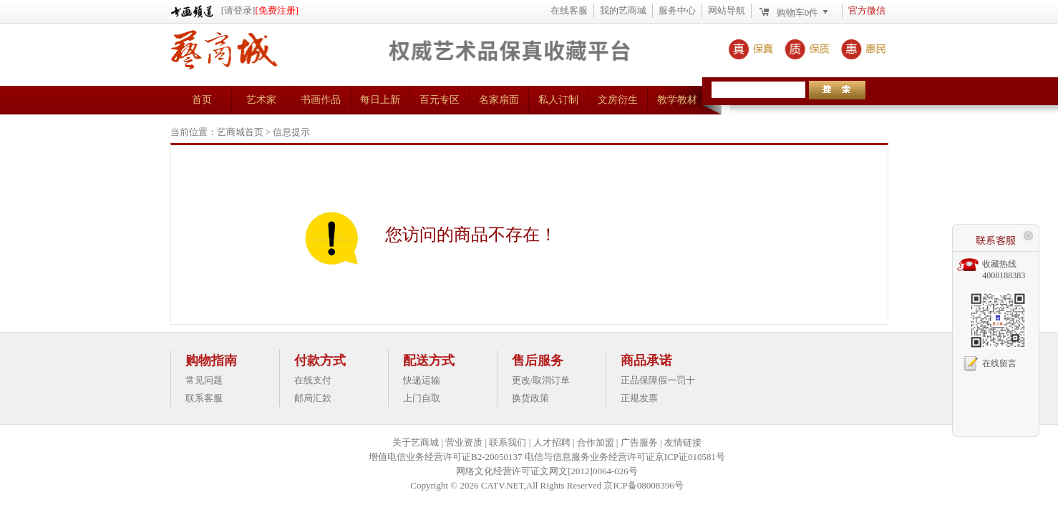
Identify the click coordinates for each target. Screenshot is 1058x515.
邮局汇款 (312, 398)
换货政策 (530, 398)
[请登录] (238, 10)
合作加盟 (595, 442)
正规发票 (639, 398)
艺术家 (261, 99)
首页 (202, 99)
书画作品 (321, 99)
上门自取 (421, 398)
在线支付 (312, 380)
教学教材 (677, 99)
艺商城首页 (240, 132)
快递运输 (421, 380)
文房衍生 (618, 99)
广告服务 (639, 442)
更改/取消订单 (541, 380)
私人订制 (558, 99)
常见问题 (204, 380)
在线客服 (569, 10)
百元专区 (439, 99)
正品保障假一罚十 (658, 380)
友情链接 (683, 442)
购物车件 (798, 12)
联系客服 (204, 398)
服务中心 (677, 10)
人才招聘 (552, 442)
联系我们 (507, 442)
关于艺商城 (415, 442)
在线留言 (999, 363)
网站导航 (726, 10)
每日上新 (380, 99)
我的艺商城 (623, 10)
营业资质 (463, 442)
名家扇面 (499, 99)
